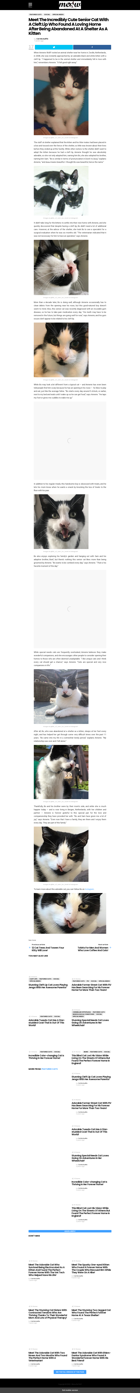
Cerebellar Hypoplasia (82, 1012)
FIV (88, 981)
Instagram (89, 889)
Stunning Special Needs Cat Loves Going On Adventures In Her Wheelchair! (90, 1023)
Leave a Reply (69, 1231)
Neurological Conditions (83, 1014)
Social (56, 979)
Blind (86, 1052)
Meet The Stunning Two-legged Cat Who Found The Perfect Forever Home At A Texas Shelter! (91, 1313)
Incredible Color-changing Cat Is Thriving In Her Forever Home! (46, 1057)
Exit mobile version (70, 1390)
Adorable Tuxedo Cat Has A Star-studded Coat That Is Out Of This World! (47, 1023)
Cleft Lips (33, 979)
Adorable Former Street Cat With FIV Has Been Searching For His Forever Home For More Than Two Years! (91, 987)
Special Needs (35, 981)
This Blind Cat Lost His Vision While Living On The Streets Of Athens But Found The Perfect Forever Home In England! (91, 1059)
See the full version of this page (70, 1372)
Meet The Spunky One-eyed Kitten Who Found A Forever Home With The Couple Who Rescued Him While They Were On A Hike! (91, 1268)
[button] (30, 5)
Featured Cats (45, 979)
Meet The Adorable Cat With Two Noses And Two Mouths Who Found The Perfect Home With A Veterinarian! (48, 1356)
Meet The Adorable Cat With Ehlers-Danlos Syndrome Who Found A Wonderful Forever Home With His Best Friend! (91, 1356)
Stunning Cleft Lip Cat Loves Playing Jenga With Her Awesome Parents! (48, 986)
